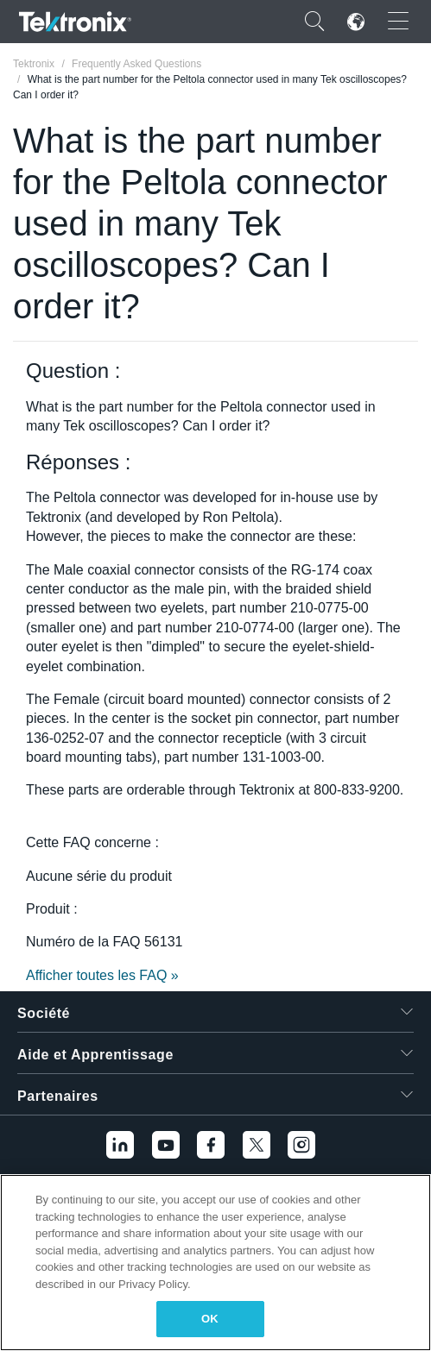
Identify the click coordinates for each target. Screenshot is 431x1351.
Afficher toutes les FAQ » (102, 975)
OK (210, 1318)
